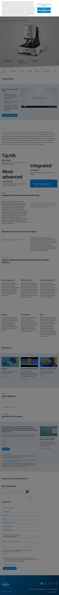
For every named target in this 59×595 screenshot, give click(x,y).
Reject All (44, 8)
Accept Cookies (44, 11)
